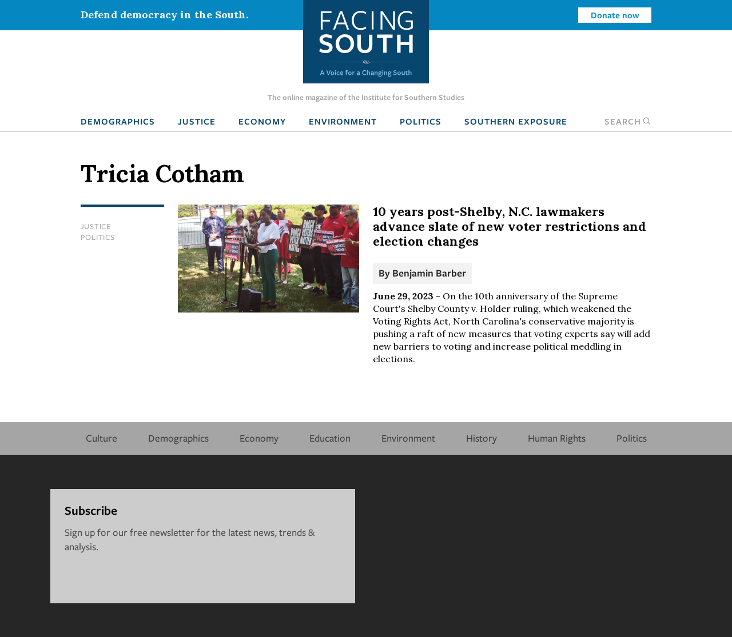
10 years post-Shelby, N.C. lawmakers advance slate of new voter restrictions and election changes (509, 226)
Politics (420, 121)
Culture (101, 437)
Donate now (615, 15)
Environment (343, 121)
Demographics (118, 121)
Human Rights (557, 437)
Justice (197, 121)
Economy (262, 121)
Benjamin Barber (429, 272)
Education (330, 437)
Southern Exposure (515, 121)
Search (627, 121)
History (481, 437)
